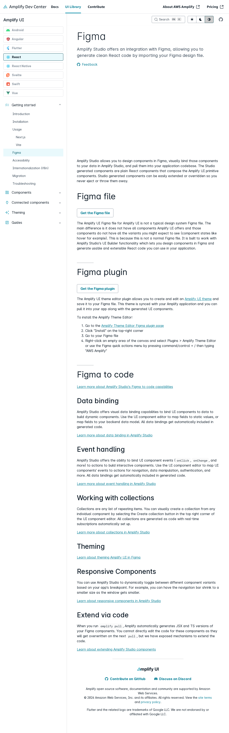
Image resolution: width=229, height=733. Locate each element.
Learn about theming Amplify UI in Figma (109, 557)
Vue (12, 93)
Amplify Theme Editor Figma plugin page (132, 326)
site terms (205, 697)
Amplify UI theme (198, 299)
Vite (18, 145)
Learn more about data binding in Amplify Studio (115, 435)
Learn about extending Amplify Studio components (116, 649)
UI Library (73, 7)
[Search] (168, 19)
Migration (19, 176)
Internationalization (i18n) (31, 168)
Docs (55, 7)
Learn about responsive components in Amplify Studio (119, 601)
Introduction (21, 114)
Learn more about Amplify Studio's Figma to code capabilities (125, 387)
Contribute (96, 7)
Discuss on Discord (172, 679)
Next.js (20, 137)
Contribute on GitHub (125, 679)
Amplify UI (13, 19)
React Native (18, 66)
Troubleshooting (24, 183)
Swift (13, 84)
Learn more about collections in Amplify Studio (113, 532)
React (13, 57)
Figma (17, 152)
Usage (17, 129)
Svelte (14, 75)
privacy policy (150, 702)
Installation (20, 121)
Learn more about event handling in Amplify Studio (116, 484)
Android (15, 30)
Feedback (87, 64)
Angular (15, 39)
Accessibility (21, 160)
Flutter (14, 48)
